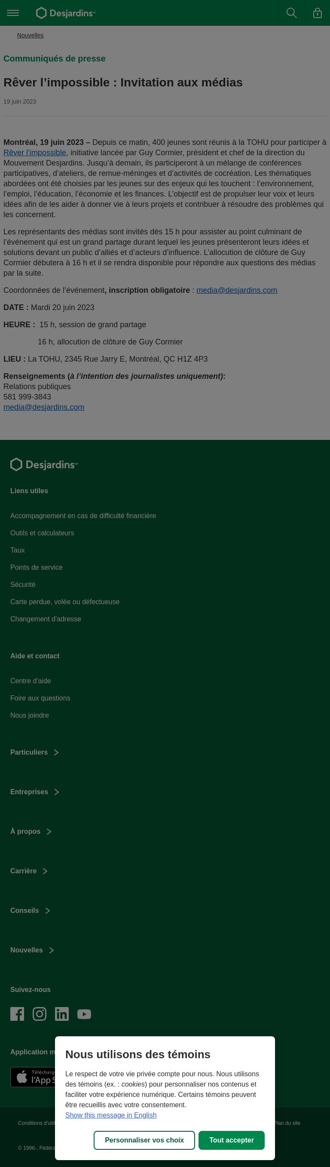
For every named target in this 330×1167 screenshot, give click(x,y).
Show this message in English (111, 1115)
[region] (165, 1098)
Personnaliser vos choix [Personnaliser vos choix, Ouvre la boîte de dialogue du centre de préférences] (144, 1140)
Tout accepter (231, 1140)
